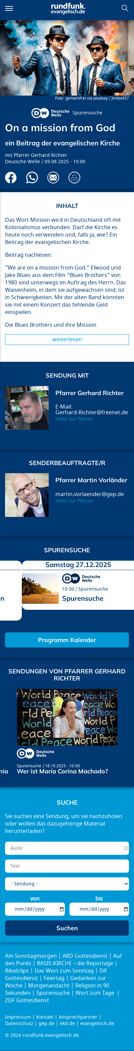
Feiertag (54, 978)
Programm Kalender (67, 640)
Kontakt (44, 1017)
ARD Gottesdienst (84, 956)
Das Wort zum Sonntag (64, 971)
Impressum (18, 1017)
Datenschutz (19, 1023)
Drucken (74, 177)
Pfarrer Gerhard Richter (40, 155)
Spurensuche (87, 112)
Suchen (125, 8)
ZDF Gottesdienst (27, 1000)
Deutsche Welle (22, 161)
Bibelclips (17, 971)
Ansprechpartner (78, 1017)
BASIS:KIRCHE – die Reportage (75, 963)
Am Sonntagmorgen (31, 956)
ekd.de (67, 1023)
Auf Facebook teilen (11, 177)
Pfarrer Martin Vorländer (91, 480)
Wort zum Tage (96, 993)
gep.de (46, 1023)
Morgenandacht (49, 986)
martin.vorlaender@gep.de (89, 494)
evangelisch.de (97, 1023)
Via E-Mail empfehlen (53, 177)
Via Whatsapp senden (32, 177)
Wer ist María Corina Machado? (62, 771)
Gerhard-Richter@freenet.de (91, 413)
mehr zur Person (74, 419)
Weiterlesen (67, 340)
